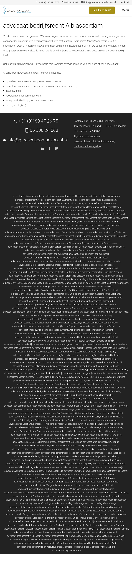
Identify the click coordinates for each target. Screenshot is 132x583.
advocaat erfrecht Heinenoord (65, 301)
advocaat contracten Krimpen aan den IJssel (33, 261)
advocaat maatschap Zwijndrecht (31, 333)
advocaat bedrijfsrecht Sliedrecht (69, 319)
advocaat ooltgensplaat (38, 406)
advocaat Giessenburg (17, 463)
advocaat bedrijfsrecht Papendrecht (34, 319)
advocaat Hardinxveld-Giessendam (23, 387)
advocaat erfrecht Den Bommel (52, 514)
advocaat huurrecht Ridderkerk (26, 391)
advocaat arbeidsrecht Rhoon (54, 207)
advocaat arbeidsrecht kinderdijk (70, 341)
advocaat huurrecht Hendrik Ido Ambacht (28, 402)
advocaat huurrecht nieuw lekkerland (36, 341)
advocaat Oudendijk (37, 471)
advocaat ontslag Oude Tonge (69, 503)
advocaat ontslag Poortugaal (111, 210)
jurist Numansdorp (87, 424)
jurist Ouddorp (87, 420)
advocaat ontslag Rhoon (82, 207)
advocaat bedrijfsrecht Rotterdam (99, 304)
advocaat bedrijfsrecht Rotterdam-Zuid (30, 308)
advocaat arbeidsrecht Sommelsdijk (67, 445)
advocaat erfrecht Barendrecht (67, 395)
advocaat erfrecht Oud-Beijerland (27, 294)
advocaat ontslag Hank (82, 543)
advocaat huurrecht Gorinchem (49, 236)
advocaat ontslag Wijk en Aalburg (98, 547)
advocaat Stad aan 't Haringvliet (111, 406)
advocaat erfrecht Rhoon (50, 210)
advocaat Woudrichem (15, 471)
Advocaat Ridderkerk (82, 387)
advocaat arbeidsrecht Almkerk (49, 529)
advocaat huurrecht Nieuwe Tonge (35, 485)
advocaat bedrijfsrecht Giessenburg (32, 359)
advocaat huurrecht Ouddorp (50, 492)
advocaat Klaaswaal (19, 427)
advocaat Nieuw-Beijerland (26, 456)
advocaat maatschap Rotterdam (68, 362)
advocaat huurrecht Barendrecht (35, 395)
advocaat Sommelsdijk (111, 416)
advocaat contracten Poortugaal (97, 265)
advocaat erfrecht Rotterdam (25, 207)
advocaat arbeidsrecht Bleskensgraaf (32, 243)
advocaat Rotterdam (118, 373)
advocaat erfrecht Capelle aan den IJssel (87, 250)
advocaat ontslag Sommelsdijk (107, 507)
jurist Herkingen (73, 416)
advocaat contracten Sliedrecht (20, 279)
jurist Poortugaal (82, 373)
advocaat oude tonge (61, 406)
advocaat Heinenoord (43, 424)
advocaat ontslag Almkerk (82, 539)
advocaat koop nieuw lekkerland (102, 337)
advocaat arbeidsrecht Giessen (18, 529)
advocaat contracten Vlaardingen (35, 286)
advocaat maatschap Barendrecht (100, 359)
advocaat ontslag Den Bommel (20, 500)
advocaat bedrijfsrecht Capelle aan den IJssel (42, 315)
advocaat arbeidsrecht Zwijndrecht (103, 326)
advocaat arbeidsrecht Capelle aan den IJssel (62, 247)
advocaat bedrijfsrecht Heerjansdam (102, 308)
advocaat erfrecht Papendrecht (62, 221)
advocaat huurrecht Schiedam (112, 279)
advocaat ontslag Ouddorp (111, 510)
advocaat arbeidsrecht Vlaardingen (49, 283)
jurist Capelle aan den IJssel (30, 384)
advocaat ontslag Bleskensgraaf (67, 243)
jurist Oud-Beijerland (74, 427)
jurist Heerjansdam (16, 377)
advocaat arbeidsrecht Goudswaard (67, 435)
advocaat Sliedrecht (42, 460)
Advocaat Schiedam (69, 456)
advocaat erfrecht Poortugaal (51, 214)
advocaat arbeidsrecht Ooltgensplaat (32, 438)
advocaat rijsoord (116, 453)
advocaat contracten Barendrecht (104, 261)
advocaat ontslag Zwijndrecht (33, 330)
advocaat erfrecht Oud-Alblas (96, 239)
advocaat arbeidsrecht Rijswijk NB (82, 529)
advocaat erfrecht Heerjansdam (21, 210)
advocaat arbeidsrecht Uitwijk (113, 529)
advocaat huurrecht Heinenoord (34, 301)
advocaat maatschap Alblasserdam (30, 366)
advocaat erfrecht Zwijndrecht (63, 333)
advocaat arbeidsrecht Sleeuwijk (101, 532)
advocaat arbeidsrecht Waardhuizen (32, 532)
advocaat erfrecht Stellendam (52, 525)
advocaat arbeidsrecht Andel (110, 536)
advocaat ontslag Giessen (83, 536)
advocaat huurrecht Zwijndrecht (64, 330)
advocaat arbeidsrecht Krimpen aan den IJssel (45, 254)
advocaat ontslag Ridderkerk (100, 474)
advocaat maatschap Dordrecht (103, 366)
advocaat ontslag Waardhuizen (54, 543)
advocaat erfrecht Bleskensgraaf (23, 247)
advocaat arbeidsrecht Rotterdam (35, 398)
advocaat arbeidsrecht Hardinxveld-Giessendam (44, 228)
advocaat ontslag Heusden (68, 547)
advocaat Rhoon (110, 456)
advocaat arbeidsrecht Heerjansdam (106, 402)
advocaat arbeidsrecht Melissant (27, 449)
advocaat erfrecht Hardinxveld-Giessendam (71, 232)
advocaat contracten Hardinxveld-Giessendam (66, 276)
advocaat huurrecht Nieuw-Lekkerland (65, 225)
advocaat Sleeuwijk (60, 463)
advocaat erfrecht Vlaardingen (67, 286)
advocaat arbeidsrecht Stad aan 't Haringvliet (99, 449)
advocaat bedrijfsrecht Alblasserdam (65, 312)
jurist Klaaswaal (114, 427)
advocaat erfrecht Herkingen (22, 521)
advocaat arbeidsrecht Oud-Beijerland (32, 290)
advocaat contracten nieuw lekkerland (67, 337)
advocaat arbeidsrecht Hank (56, 536)
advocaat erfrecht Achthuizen (82, 514)
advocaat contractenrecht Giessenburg (68, 351)
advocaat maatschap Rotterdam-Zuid (103, 362)
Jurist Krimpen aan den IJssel (71, 380)
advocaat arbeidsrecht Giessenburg (79, 348)
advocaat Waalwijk (113, 467)
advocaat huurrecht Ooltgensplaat (66, 478)
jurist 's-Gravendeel (22, 431)
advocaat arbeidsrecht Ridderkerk (109, 387)
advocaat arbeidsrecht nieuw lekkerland (98, 333)
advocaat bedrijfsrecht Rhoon (100, 319)
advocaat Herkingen (65, 409)
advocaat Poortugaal (21, 460)
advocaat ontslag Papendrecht (113, 218)
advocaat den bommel (15, 406)
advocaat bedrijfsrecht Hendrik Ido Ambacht (24, 312)
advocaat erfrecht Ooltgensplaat (20, 514)
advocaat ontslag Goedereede (82, 510)
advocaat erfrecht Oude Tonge (69, 518)
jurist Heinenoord (38, 427)
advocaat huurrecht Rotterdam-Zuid (26, 272)
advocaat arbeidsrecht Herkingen (60, 449)
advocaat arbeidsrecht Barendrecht (59, 391)
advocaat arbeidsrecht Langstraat (67, 438)
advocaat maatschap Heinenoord (32, 304)
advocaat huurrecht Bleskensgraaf (100, 243)
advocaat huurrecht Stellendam (99, 489)
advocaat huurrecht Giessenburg (32, 351)
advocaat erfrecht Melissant (109, 521)
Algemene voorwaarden (87, 136)
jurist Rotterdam (99, 373)
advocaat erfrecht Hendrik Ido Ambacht (64, 203)
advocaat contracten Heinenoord (97, 301)
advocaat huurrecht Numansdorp (112, 492)
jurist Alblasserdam (22, 380)
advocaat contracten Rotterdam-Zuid (63, 272)
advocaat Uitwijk (77, 467)
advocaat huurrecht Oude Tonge (102, 481)
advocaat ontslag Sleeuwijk (109, 539)
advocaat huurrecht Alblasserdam (68, 200)
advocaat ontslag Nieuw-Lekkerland (29, 225)
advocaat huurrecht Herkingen (68, 485)
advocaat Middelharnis (24, 409)
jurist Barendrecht (96, 369)
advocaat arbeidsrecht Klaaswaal (67, 431)
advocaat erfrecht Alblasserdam (100, 203)
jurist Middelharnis (56, 416)
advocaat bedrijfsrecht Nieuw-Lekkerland (99, 355)
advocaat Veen (41, 467)
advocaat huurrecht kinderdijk (18, 344)
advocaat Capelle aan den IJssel (60, 384)
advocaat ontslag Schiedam (82, 279)
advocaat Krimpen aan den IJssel (102, 380)
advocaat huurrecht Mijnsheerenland (64, 496)
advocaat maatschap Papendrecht (21, 369)
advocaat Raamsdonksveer (31, 474)
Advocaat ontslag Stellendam (53, 510)
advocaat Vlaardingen (90, 456)
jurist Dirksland (21, 420)
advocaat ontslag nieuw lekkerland (31, 337)
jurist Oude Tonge (17, 416)
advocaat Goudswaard (66, 424)
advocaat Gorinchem (87, 384)
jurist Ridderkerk (78, 369)
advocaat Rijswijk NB (81, 463)
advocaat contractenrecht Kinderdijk (51, 344)
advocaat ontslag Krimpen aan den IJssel (89, 254)
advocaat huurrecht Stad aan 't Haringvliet (65, 481)
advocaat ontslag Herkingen (22, 507)
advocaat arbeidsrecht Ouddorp (91, 453)
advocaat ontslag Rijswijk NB (24, 539)
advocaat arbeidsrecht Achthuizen (101, 438)
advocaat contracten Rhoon (66, 265)
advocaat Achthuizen (18, 413)
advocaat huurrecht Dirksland (98, 485)
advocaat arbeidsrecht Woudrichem (68, 532)
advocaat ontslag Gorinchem (19, 236)
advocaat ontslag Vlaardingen (81, 283)
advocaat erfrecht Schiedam (17, 283)
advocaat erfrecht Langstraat (112, 514)
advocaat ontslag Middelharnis (23, 510)
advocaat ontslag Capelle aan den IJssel (104, 247)
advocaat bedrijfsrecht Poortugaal (30, 322)
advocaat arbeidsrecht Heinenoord (75, 297)
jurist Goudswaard (41, 431)
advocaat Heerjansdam (37, 377)
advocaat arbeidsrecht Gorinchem (109, 232)
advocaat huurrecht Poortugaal (20, 214)
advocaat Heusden (59, 467)
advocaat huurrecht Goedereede (19, 492)
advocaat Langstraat (40, 413)
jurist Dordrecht (96, 377)
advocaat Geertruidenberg (114, 471)
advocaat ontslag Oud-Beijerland (67, 290)
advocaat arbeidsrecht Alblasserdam (33, 200)
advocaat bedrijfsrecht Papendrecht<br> (65, 326)
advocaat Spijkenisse (55, 474)
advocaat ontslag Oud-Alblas (36, 239)
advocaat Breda (55, 471)
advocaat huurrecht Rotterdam (97, 398)
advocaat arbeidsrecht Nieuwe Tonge (101, 442)
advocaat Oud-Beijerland (20, 424)
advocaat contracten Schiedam (98, 286)
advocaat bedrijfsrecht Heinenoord (28, 326)
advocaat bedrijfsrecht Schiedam (64, 322)
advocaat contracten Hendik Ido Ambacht (102, 272)
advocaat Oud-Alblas (110, 460)
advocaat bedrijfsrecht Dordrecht (62, 355)
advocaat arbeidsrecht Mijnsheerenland (30, 435)
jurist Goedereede (70, 420)
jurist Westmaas (55, 427)
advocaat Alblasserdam (44, 380)
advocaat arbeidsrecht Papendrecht (79, 218)
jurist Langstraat (115, 413)
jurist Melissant (54, 420)
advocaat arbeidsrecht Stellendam (23, 453)
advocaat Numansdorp (106, 420)
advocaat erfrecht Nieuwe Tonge (101, 518)
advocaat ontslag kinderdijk (100, 341)
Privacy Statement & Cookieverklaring (94, 141)
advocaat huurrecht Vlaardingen (112, 283)
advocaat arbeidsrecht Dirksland (101, 445)
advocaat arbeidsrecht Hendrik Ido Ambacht (99, 391)
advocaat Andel (118, 463)
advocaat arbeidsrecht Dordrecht (112, 344)
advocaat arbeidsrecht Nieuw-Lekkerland (98, 221)
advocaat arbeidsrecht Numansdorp (101, 431)
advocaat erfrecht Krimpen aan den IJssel (87, 257)
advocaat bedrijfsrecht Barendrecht (67, 308)
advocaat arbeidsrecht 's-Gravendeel (103, 435)
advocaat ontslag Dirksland (78, 507)
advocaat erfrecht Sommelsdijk (80, 521)
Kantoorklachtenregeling (87, 146)
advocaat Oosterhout (74, 471)
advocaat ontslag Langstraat (112, 500)
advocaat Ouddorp (49, 456)
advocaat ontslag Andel (105, 543)
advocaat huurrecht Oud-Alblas (66, 239)
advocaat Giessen (100, 463)
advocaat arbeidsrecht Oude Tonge (65, 442)
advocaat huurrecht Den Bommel (33, 478)
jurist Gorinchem (106, 384)
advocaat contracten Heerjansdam (35, 265)
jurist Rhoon (67, 373)
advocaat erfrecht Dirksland (50, 521)
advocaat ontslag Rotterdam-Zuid (101, 268)
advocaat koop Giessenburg (101, 351)
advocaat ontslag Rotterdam (67, 398)
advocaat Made (93, 471)
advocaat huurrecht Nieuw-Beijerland (101, 496)
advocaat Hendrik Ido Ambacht (18, 373)
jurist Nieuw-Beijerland (95, 427)
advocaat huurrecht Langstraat (29, 481)
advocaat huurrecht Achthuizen (99, 478)
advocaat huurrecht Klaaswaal (80, 492)
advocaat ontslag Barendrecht (97, 395)
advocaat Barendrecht (116, 369)
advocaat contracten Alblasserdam (26, 276)
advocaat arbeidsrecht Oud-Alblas (110, 236)
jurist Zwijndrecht (58, 377)
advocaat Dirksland (45, 409)
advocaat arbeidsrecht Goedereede (58, 453)
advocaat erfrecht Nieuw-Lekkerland (102, 225)
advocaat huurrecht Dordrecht (46, 348)
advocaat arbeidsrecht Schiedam (52, 279)
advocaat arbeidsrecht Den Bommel (30, 442)
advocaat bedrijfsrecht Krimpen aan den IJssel (106, 312)
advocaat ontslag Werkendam (66, 550)
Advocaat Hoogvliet (75, 474)
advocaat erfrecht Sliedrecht (47, 218)
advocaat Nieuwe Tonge (84, 406)
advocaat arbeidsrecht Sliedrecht (82, 214)
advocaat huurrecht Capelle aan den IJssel (45, 250)
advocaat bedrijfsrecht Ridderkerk (65, 304)
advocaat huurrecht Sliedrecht (18, 218)
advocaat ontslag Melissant (50, 507)
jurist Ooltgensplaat (79, 413)
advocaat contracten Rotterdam (29, 268)
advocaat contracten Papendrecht (106, 276)
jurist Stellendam (38, 420)
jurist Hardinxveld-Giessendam (56, 387)
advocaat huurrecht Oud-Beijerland (101, 290)
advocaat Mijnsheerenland (110, 424)
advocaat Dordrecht (115, 377)
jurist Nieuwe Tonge (36, 416)
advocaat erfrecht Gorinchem (79, 236)
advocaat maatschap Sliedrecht (54, 369)
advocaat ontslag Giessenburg (113, 348)
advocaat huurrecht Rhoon (108, 207)
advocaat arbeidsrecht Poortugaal (79, 210)
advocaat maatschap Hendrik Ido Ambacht (31, 362)
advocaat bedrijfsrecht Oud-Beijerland (99, 322)
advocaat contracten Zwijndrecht (97, 330)
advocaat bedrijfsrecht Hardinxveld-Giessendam (88, 315)
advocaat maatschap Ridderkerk (66, 359)
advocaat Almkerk (95, 467)
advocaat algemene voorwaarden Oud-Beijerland (33, 297)
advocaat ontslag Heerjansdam (104, 196)
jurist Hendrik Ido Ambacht (47, 373)
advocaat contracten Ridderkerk (71, 261)
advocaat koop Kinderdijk (82, 344)
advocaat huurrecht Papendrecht (30, 221)
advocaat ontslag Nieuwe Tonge (100, 503)
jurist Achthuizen (98, 413)
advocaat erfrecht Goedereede (82, 525)
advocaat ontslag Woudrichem (54, 539)
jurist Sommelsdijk (90, 416)
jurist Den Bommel (60, 413)
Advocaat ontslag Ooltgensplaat (51, 500)
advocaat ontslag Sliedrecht (112, 214)
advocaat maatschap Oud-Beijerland (102, 294)
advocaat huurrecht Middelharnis (66, 489)
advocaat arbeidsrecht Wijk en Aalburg (35, 547)
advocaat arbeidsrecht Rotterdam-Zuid (65, 268)
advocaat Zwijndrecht (78, 377)
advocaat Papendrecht (64, 460)
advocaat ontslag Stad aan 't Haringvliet (34, 503)
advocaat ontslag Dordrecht (17, 348)
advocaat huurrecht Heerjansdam (72, 196)
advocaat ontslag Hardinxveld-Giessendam (89, 228)
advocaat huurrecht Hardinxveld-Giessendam (27, 232)
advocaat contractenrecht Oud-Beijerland (64, 294)
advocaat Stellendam (108, 409)
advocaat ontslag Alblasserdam (101, 200)
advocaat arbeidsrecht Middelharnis (31, 445)
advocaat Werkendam (39, 463)
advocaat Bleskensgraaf (87, 460)
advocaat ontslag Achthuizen (82, 500)
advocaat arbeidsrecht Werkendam (24, 536)
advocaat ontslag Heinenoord (107, 297)
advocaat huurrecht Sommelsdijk (33, 489)
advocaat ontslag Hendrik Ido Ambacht (68, 402)
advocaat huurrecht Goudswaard (29, 496)
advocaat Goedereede (86, 409)
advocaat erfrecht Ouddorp (111, 525)
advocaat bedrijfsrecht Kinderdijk (29, 355)
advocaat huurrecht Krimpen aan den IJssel (45, 257)
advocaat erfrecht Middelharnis (22, 525)
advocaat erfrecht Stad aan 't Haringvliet (34, 518)
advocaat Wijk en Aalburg (21, 467)
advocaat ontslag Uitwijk (26, 543)
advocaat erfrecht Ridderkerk (30, 203)
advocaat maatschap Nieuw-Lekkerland (67, 366)
